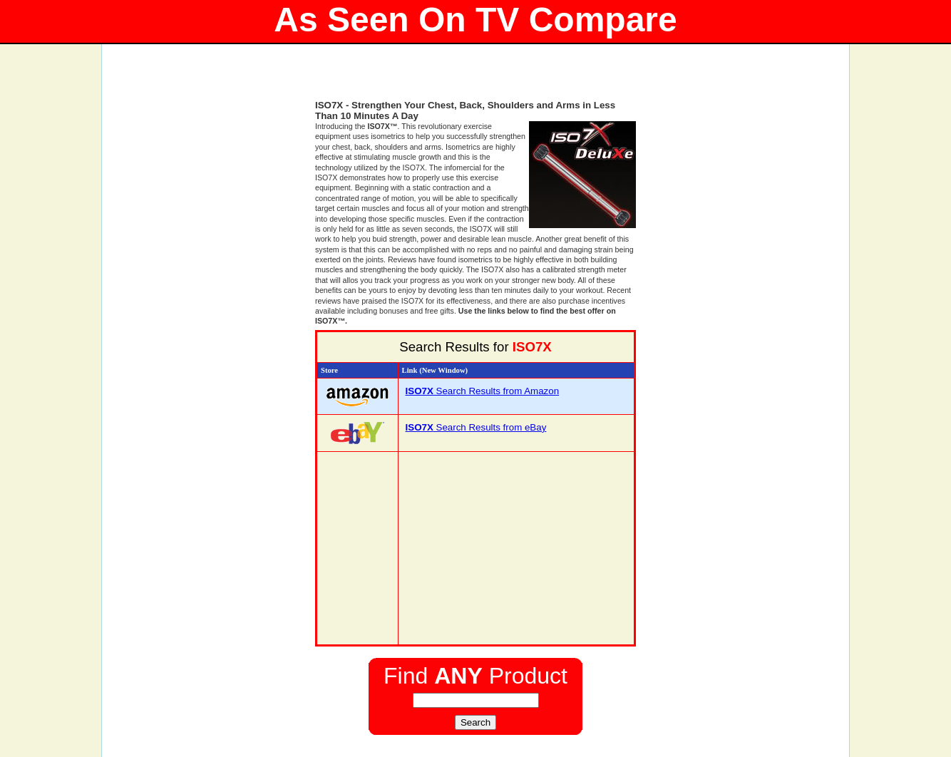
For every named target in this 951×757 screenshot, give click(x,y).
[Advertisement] (475, 78)
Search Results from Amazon (483, 391)
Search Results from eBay (476, 427)
